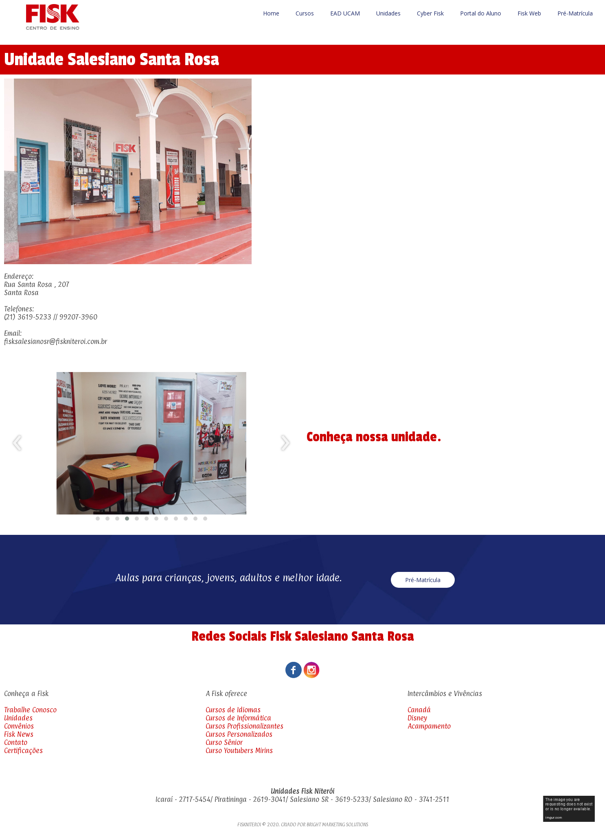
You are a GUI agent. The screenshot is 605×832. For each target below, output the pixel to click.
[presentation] (17, 443)
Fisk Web (529, 13)
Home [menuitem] (271, 13)
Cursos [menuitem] (305, 13)
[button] (98, 519)
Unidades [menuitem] (388, 13)
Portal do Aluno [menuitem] (480, 13)
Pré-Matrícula (575, 13)
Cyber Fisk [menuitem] (430, 13)
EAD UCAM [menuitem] (345, 13)
